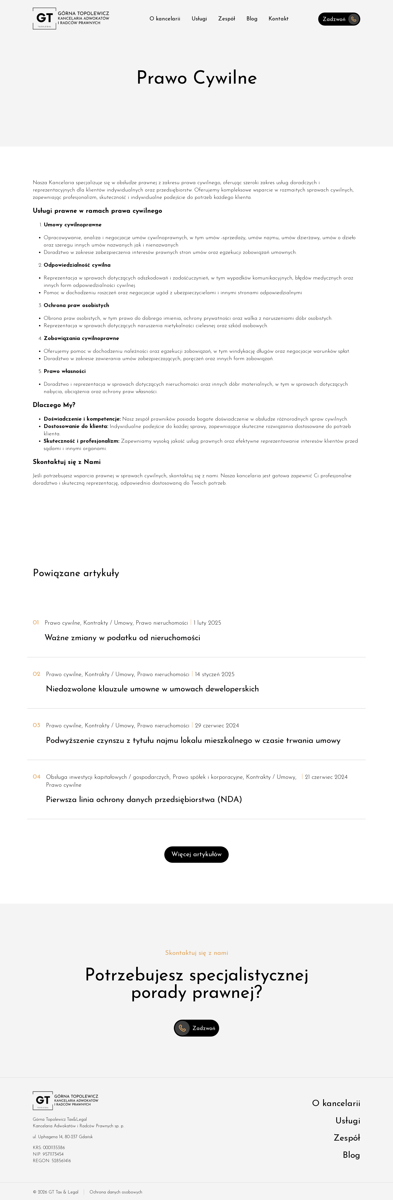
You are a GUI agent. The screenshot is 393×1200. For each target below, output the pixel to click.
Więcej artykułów (196, 854)
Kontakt (279, 19)
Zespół (226, 19)
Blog (251, 19)
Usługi (199, 19)
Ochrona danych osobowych (116, 1192)
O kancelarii (165, 19)
